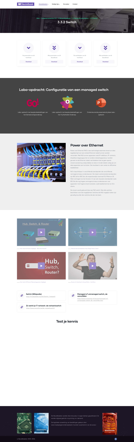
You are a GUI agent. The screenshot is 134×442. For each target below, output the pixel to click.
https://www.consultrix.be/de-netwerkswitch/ (40, 308)
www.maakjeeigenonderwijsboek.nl (62, 425)
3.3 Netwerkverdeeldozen (80, 18)
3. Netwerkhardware (64, 18)
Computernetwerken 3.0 (48, 18)
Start (37, 18)
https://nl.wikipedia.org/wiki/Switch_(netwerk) (40, 296)
